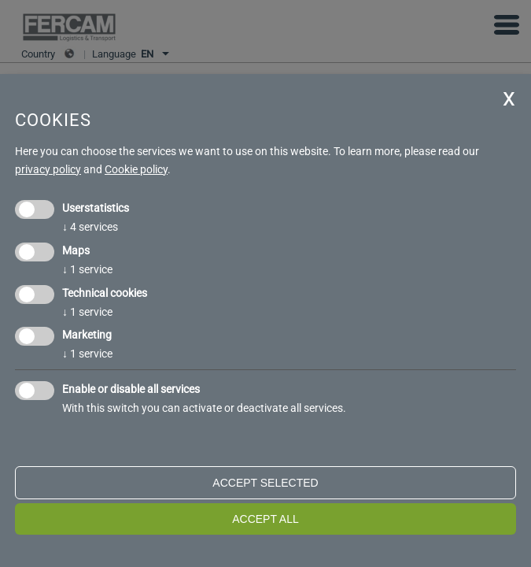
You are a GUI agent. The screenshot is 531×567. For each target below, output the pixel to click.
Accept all (265, 519)
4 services (90, 226)
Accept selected (265, 482)
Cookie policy (136, 169)
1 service (87, 269)
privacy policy (48, 169)
